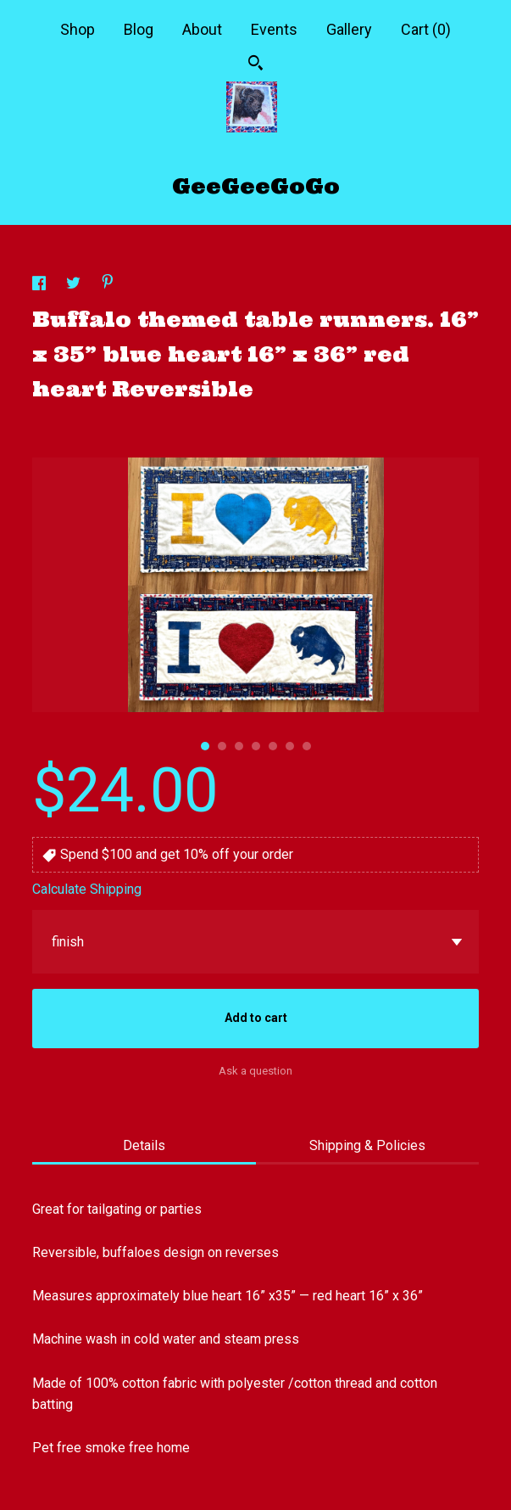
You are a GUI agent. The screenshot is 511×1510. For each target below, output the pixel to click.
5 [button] (273, 746)
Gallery (349, 29)
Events (274, 29)
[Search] (255, 65)
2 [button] (222, 746)
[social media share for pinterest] (107, 284)
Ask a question (255, 1070)
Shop (77, 29)
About (202, 29)
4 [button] (256, 746)
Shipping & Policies (367, 1145)
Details (144, 1145)
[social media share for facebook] (40, 286)
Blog (138, 29)
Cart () (426, 29)
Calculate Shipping (87, 889)
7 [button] (307, 746)
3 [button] (239, 746)
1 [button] (205, 746)
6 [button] (290, 746)
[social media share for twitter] (75, 286)
